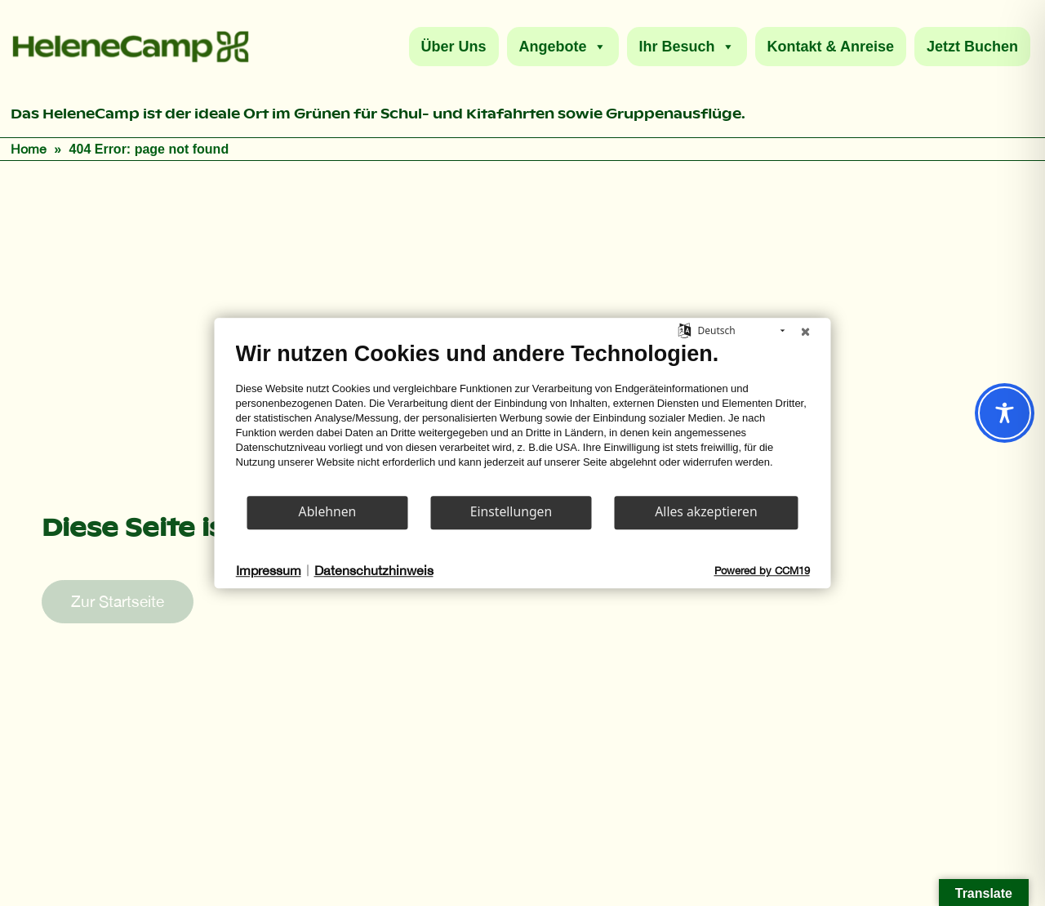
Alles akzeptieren (706, 511)
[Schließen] (806, 331)
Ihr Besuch (687, 46)
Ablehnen (328, 511)
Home (29, 148)
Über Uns (454, 46)
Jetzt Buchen (972, 46)
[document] (523, 417)
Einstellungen (511, 511)
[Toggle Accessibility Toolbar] (1004, 413)
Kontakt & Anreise (830, 46)
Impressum (268, 570)
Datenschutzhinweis (374, 570)
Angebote (563, 46)
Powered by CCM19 (762, 571)
